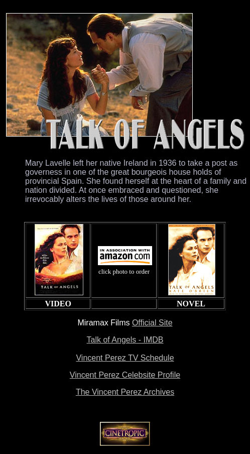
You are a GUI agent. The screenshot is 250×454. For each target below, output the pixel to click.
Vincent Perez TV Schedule (125, 358)
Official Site (152, 322)
